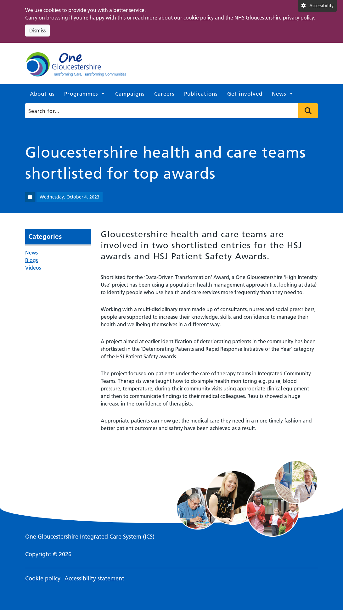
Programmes (85, 94)
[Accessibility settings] (317, 6)
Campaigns (130, 94)
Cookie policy (42, 578)
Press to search (308, 110)
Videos (33, 268)
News (283, 94)
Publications (201, 94)
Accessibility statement (94, 578)
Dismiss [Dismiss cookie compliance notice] (37, 30)
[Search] (170, 110)
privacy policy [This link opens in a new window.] (298, 17)
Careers (164, 94)
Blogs (31, 260)
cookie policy (198, 17)
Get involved (244, 94)
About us (42, 94)
